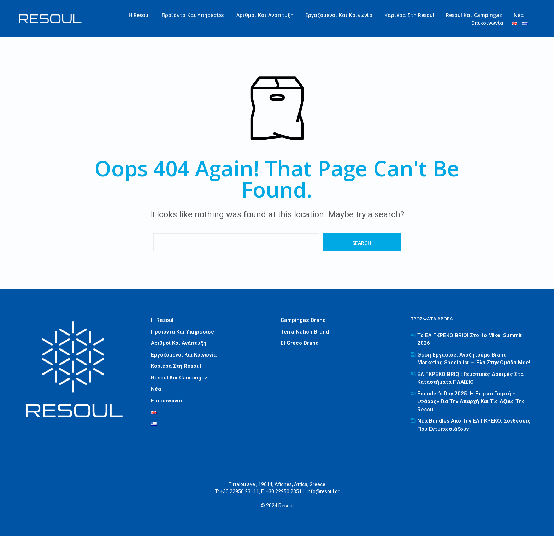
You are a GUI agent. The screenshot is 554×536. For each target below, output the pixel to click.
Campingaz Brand (303, 320)
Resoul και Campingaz (474, 15)
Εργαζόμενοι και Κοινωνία (339, 15)
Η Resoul (139, 15)
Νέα (519, 15)
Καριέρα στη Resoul (409, 15)
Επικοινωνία (487, 22)
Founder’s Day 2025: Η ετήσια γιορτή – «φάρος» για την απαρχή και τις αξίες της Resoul (471, 401)
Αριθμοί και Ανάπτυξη (265, 15)
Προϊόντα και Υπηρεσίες (193, 15)
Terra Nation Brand (305, 332)
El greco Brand (300, 343)
